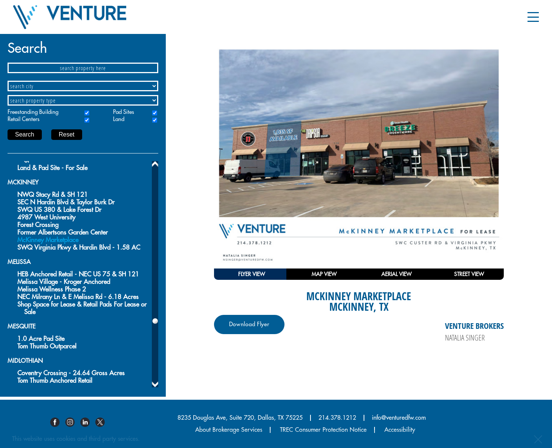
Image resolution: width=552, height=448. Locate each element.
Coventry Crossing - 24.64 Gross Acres (71, 373)
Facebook (57, 422)
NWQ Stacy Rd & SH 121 (52, 195)
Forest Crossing (37, 225)
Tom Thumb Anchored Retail (54, 380)
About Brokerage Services (228, 430)
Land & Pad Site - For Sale (52, 168)
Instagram (72, 422)
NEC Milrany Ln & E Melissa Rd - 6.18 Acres (78, 297)
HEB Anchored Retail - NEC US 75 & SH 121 (78, 274)
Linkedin (87, 422)
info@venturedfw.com (399, 418)
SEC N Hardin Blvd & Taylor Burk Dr (66, 202)
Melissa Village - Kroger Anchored (63, 282)
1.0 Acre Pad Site (40, 339)
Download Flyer (249, 324)
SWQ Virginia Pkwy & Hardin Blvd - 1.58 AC (78, 247)
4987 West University (46, 217)
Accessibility (399, 430)
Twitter (102, 422)
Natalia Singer (465, 337)
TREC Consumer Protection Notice (323, 430)
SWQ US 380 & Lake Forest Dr (59, 210)
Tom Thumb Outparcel (46, 346)
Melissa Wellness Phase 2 (51, 289)
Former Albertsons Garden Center (62, 232)
